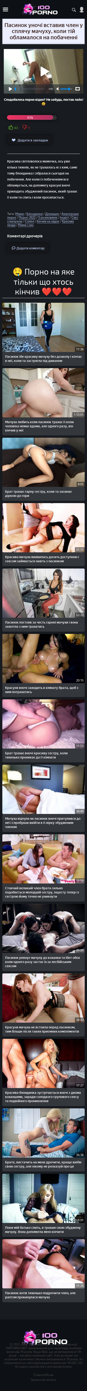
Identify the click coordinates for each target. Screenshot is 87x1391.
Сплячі (29, 221)
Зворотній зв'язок (43, 1380)
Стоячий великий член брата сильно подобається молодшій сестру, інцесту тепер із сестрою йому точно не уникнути (42, 892)
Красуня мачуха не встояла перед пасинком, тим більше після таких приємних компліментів (42, 1029)
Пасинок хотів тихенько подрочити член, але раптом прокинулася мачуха (40, 1295)
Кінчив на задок (48, 221)
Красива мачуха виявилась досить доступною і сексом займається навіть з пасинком (42, 559)
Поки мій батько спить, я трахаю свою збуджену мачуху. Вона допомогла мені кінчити (43, 1230)
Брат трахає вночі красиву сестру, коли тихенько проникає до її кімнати (36, 755)
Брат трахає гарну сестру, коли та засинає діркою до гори (38, 494)
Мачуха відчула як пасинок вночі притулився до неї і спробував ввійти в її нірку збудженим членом (43, 823)
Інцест (64, 217)
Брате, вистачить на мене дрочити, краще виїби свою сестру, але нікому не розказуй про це (43, 1164)
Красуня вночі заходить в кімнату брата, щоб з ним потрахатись (41, 690)
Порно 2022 (27, 217)
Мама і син (26, 225)
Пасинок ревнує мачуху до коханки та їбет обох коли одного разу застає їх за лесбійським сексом (42, 962)
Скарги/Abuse (43, 1375)
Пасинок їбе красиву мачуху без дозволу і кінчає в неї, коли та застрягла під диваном (43, 359)
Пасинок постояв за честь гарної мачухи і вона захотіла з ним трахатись (41, 625)
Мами (19, 214)
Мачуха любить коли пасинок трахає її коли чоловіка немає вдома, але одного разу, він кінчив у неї (39, 426)
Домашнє (52, 214)
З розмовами (47, 217)
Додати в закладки (29, 140)
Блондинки (34, 214)
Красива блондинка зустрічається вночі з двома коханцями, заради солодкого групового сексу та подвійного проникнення (43, 1097)
